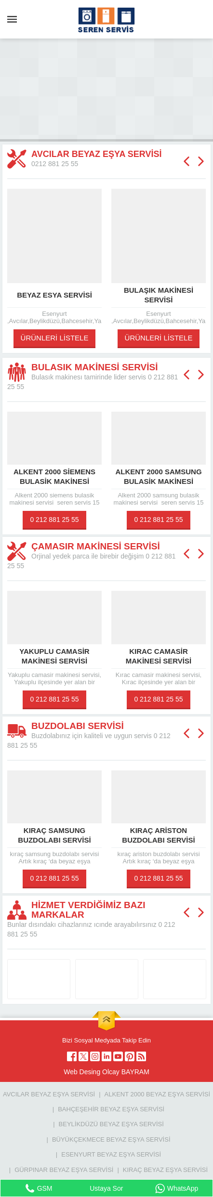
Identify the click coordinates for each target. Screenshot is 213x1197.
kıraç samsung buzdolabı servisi (54, 835)
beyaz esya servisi (54, 295)
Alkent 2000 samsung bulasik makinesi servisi (158, 481)
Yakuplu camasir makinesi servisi (54, 656)
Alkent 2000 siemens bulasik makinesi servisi (54, 481)
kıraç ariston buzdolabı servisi (158, 835)
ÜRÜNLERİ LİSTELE (55, 338)
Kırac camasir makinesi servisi (158, 656)
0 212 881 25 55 (54, 519)
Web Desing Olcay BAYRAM (106, 1072)
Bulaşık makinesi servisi (158, 295)
